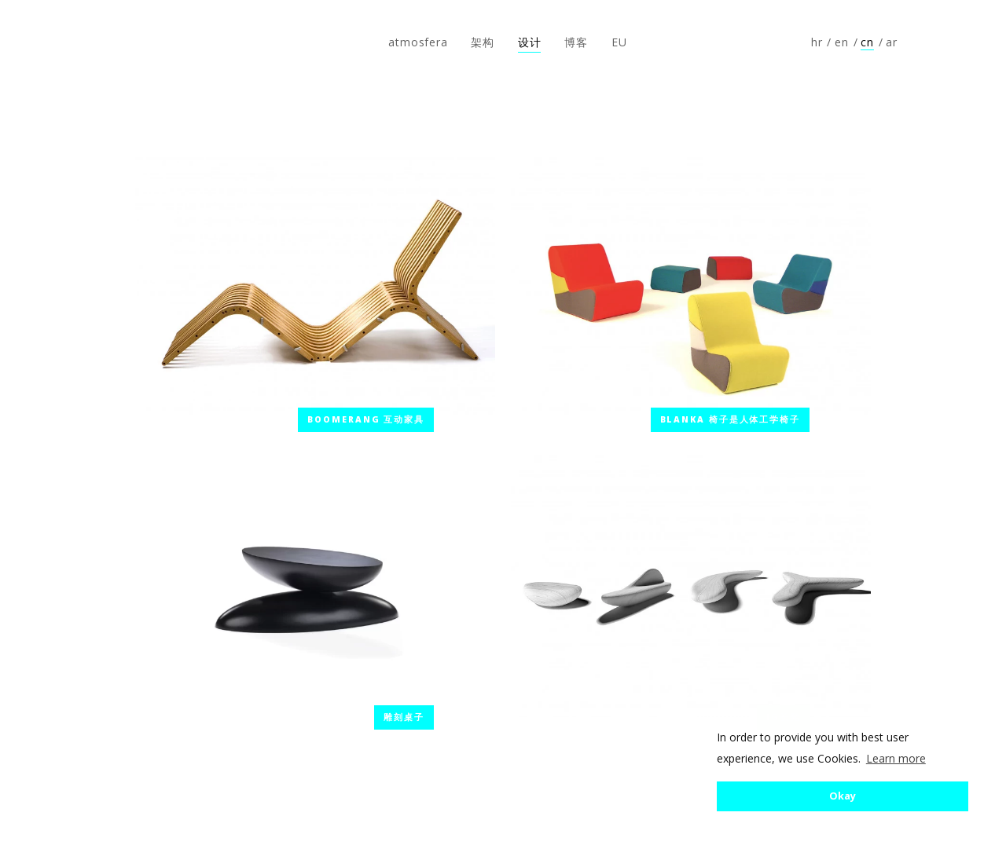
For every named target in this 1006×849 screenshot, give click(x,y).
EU (619, 42)
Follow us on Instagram (963, 42)
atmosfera (65, 42)
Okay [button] (842, 796)
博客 (576, 42)
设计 (530, 42)
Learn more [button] (896, 758)
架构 (482, 42)
